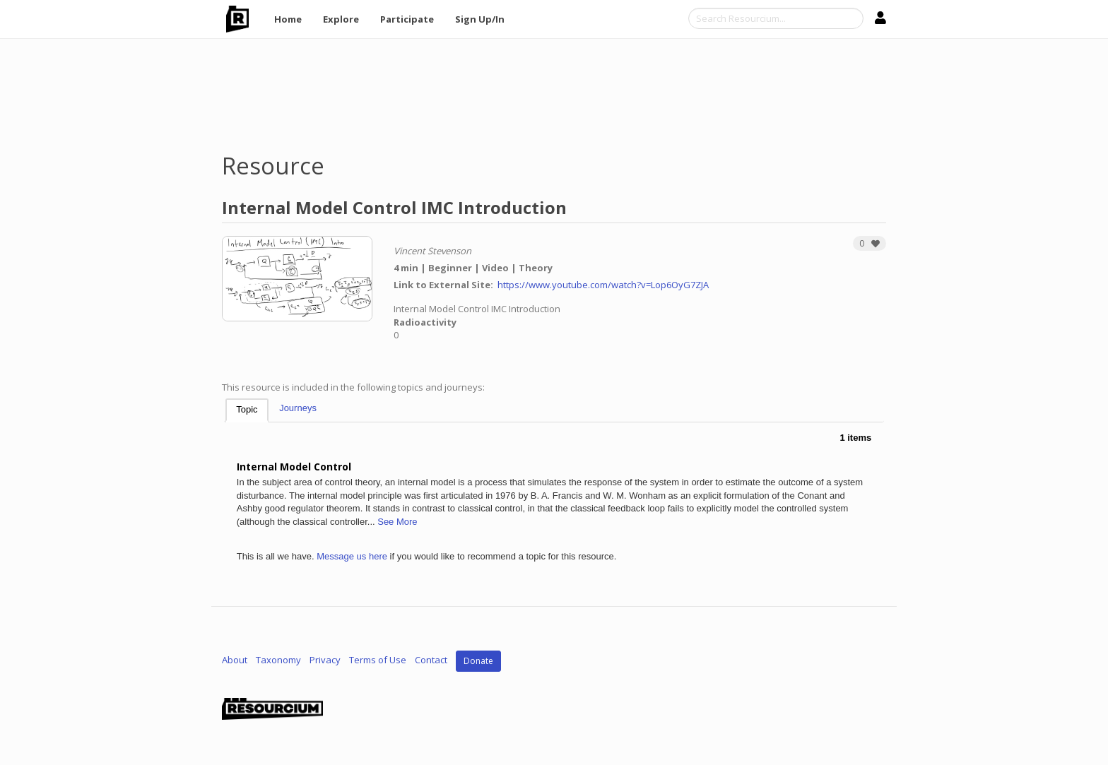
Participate (407, 19)
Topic (246, 409)
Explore (341, 19)
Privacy (325, 660)
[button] (869, 243)
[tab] (246, 410)
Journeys (298, 408)
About (234, 660)
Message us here (352, 556)
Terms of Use (377, 660)
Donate (478, 661)
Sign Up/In (480, 19)
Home (288, 19)
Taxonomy (278, 660)
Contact (431, 660)
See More (397, 521)
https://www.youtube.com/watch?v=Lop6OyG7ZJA (603, 284)
